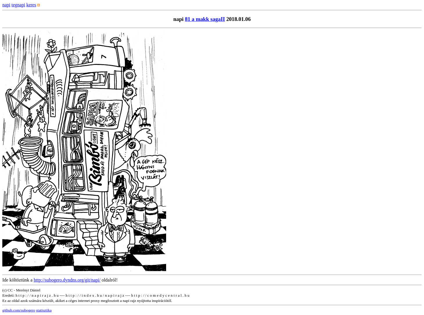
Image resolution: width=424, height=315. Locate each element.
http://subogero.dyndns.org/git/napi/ (67, 279)
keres (31, 4)
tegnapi (18, 4)
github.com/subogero (18, 310)
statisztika (43, 310)
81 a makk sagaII (205, 19)
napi (6, 4)
